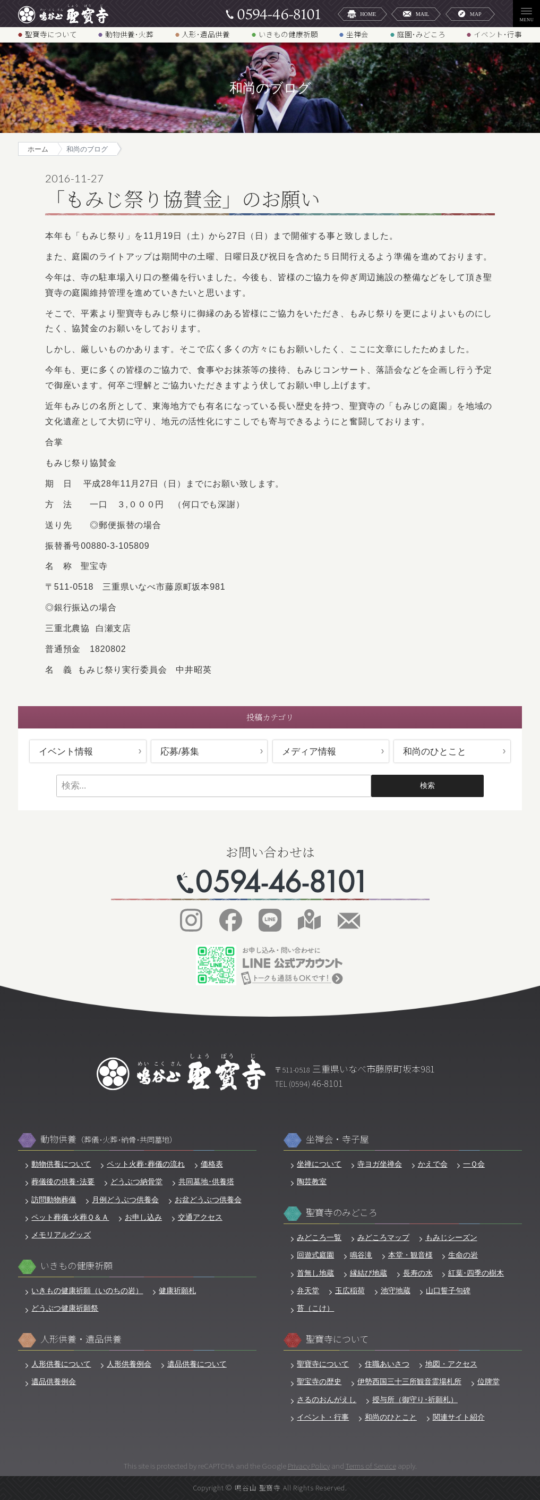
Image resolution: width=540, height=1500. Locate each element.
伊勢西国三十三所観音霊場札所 (409, 1381)
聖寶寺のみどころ (342, 1212)
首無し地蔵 (315, 1273)
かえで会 (433, 1164)
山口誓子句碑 (448, 1290)
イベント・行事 (323, 1417)
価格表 (212, 1164)
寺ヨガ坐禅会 (379, 1164)
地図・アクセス (451, 1364)
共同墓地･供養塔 (206, 1181)
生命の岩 (463, 1255)
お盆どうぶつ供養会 (208, 1199)
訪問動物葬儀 (53, 1199)
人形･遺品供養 (206, 34)
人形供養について (61, 1364)
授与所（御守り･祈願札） (415, 1399)
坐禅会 (357, 34)
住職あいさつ (387, 1364)
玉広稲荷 (350, 1290)
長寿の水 (418, 1273)
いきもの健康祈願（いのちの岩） (87, 1290)
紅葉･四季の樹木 (476, 1273)
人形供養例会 (129, 1364)
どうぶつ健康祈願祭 (64, 1308)
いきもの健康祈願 (288, 34)
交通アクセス (200, 1217)
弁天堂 (308, 1290)
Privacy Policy (309, 1465)
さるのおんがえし (326, 1399)
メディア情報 (309, 752)
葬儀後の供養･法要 (63, 1181)
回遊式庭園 (315, 1255)
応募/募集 (179, 752)
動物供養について (61, 1164)
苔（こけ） (315, 1308)
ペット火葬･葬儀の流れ (146, 1164)
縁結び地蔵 (368, 1273)
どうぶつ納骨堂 (136, 1181)
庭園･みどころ (421, 34)
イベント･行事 (498, 34)
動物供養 (108, 1139)
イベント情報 (66, 752)
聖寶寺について (51, 34)
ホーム (38, 149)
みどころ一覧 (319, 1237)
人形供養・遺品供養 (81, 1339)
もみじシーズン (451, 1237)
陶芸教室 (312, 1181)
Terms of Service (371, 1465)
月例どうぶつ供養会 (125, 1199)
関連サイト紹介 (459, 1417)
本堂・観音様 (410, 1255)
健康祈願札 (177, 1290)
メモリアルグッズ (61, 1234)
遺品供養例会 (53, 1381)
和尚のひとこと (434, 752)
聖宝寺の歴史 (319, 1381)
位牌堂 (488, 1381)
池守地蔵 (395, 1290)
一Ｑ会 (474, 1164)
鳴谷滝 (361, 1255)
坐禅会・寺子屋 (337, 1139)
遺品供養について (197, 1364)
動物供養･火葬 (129, 34)
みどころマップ (383, 1237)
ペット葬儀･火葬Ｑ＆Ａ (70, 1217)
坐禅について (319, 1164)
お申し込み (143, 1217)
